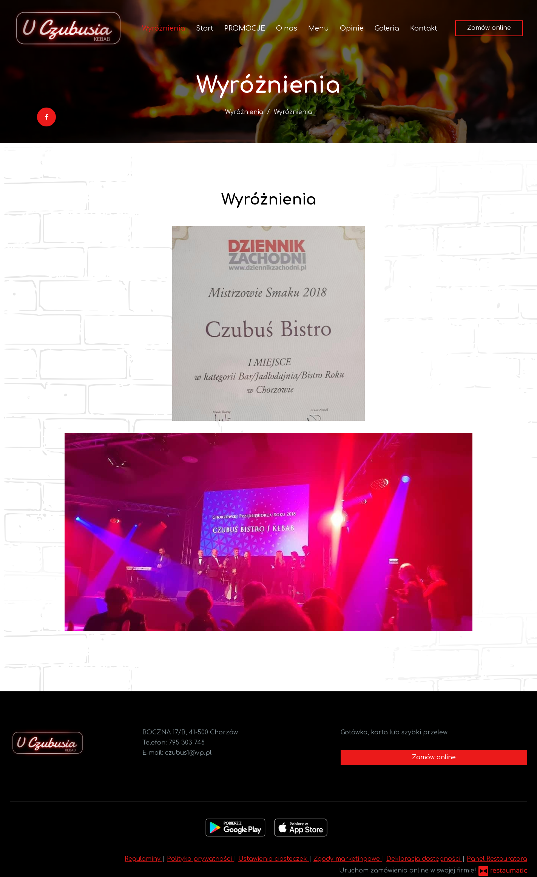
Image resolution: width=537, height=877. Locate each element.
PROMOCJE (244, 28)
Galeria (387, 28)
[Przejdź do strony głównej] (68, 28)
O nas (286, 28)
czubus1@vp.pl (188, 752)
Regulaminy (143, 858)
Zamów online (489, 28)
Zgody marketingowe (347, 858)
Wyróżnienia (163, 28)
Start (204, 28)
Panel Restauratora (497, 858)
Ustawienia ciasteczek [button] (273, 858)
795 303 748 (187, 742)
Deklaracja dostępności (424, 858)
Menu (318, 28)
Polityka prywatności (200, 858)
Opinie (352, 28)
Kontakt (423, 28)
